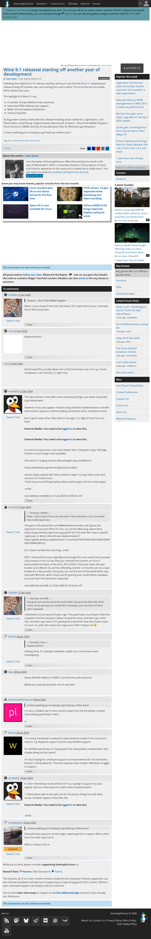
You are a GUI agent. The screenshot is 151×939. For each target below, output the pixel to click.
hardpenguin (15, 822)
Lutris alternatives (126, 362)
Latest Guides (124, 185)
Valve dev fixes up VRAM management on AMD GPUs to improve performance (131, 103)
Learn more (106, 65)
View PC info (13, 320)
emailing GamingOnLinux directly (70, 172)
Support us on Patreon (16, 10)
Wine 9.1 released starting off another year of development (52, 72)
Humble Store (10, 17)
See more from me (34, 175)
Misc (10, 140)
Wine (38, 140)
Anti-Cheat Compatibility (129, 385)
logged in (66, 428)
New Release (18, 140)
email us (84, 278)
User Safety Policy (127, 924)
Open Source (30, 140)
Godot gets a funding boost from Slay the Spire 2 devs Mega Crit (131, 131)
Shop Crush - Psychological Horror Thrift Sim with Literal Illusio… (131, 310)
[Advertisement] (75, 42)
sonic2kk (13, 507)
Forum (96, 3)
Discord (85, 3)
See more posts (125, 372)
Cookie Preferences (127, 392)
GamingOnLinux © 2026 (123, 913)
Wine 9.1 (86, 83)
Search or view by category (131, 167)
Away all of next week (127, 338)
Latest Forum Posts (127, 300)
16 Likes (7, 148)
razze (7, 363)
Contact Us (58, 3)
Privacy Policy (113, 920)
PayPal (67, 13)
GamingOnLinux (23, 3)
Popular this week (126, 76)
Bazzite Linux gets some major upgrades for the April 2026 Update (132, 117)
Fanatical (121, 280)
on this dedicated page (66, 892)
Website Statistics (126, 418)
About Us (121, 412)
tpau (10, 672)
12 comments (104, 78)
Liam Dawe (11, 78)
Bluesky (73, 3)
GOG (132, 13)
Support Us (122, 398)
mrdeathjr (14, 391)
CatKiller (13, 295)
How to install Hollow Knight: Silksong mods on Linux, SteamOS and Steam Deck (132, 247)
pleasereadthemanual (20, 699)
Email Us (121, 178)
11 (148, 220)
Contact (120, 172)
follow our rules (32, 274)
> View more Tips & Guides (129, 260)
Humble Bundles (125, 293)
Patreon (25, 871)
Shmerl (12, 636)
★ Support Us (132, 68)
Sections (42, 3)
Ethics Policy (129, 920)
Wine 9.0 (31, 83)
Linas (11, 331)
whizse (12, 732)
